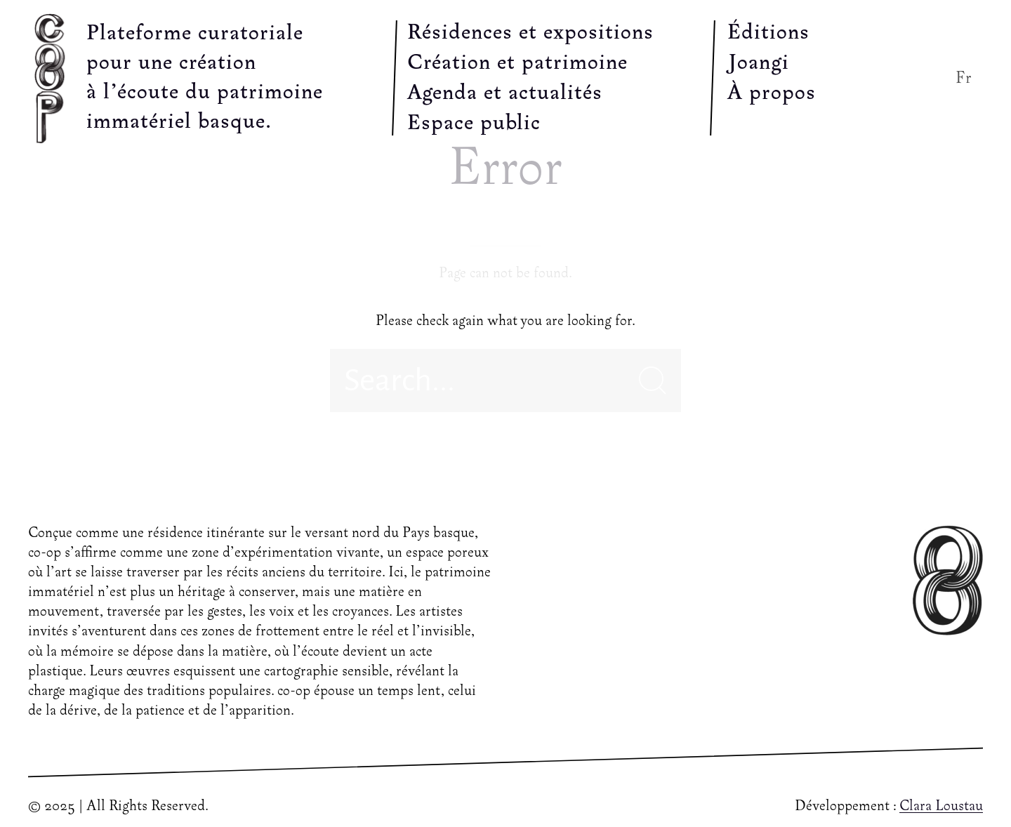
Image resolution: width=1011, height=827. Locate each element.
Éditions (768, 33)
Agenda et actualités (504, 93)
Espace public (474, 123)
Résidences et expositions (530, 33)
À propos (771, 93)
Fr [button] (964, 78)
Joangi (758, 63)
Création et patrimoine (517, 63)
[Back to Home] (53, 78)
